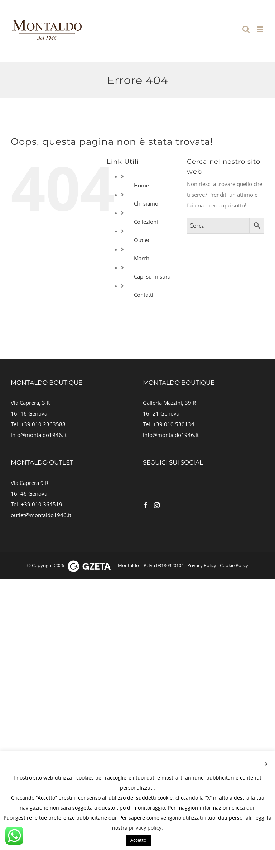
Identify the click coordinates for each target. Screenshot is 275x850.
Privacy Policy (201, 565)
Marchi (142, 258)
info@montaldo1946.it (39, 434)
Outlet (141, 240)
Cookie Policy (234, 565)
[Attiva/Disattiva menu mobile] (260, 29)
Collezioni (146, 221)
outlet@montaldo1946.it (41, 515)
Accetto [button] (138, 840)
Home (141, 185)
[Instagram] (157, 505)
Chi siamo (146, 203)
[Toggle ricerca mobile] (246, 29)
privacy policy (145, 827)
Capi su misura (152, 276)
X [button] (266, 763)
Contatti (143, 294)
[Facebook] (146, 505)
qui (250, 807)
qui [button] (112, 817)
